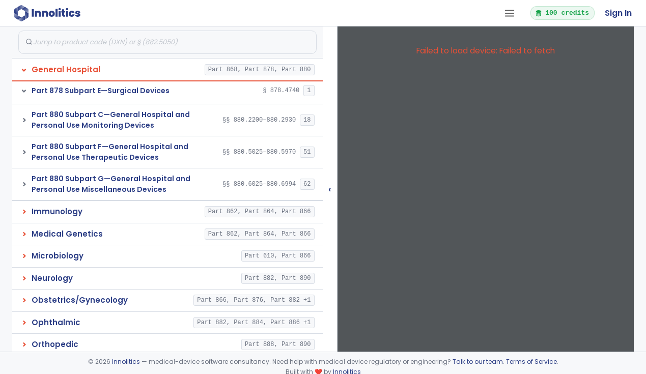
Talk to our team (478, 361)
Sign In (618, 13)
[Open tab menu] (509, 13)
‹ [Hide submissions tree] (329, 189)
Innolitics (126, 361)
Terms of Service (531, 361)
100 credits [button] (562, 12)
